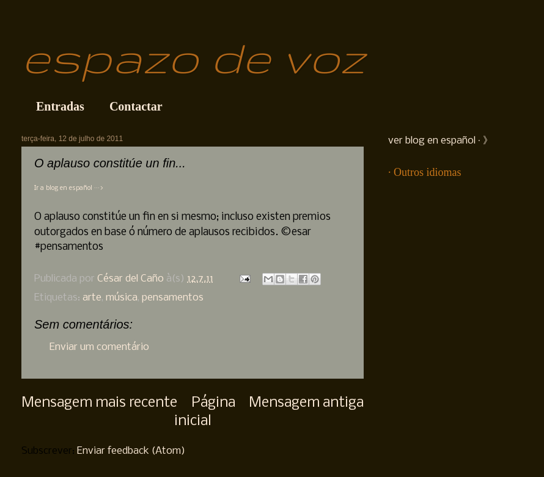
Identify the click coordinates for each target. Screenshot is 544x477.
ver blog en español (432, 141)
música (122, 298)
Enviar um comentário (99, 347)
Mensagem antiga (306, 402)
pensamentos (173, 298)
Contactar (136, 106)
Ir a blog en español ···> (68, 188)
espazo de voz (193, 57)
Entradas (60, 106)
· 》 (484, 141)
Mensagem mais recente (99, 402)
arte (92, 298)
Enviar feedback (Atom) (131, 451)
